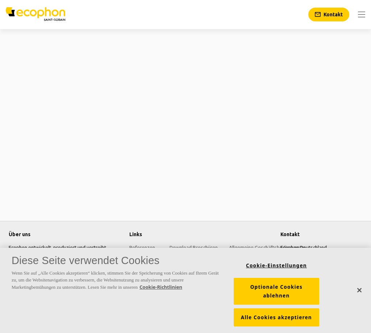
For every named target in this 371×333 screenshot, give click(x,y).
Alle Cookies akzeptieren (276, 319)
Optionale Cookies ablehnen (276, 293)
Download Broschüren (194, 247)
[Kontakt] (328, 14)
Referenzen (142, 247)
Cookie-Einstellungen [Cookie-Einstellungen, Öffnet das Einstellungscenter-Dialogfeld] (276, 267)
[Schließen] (359, 292)
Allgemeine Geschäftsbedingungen (267, 247)
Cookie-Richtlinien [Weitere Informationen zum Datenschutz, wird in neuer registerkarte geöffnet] (160, 289)
